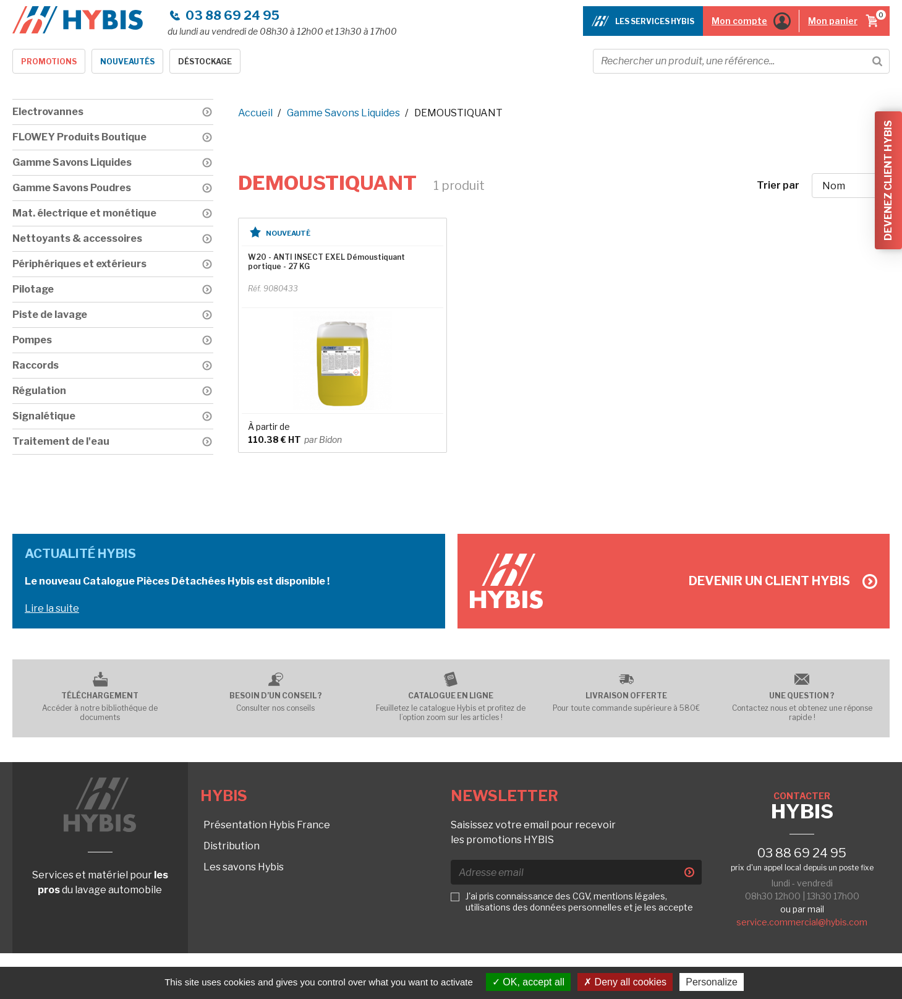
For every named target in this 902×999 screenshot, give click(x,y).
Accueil (255, 113)
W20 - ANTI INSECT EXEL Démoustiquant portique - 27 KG (326, 261)
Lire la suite (52, 608)
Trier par (778, 185)
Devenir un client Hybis (783, 581)
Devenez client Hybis (888, 180)
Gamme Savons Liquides (343, 113)
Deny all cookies (625, 982)
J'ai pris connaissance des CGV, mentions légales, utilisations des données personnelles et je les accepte (579, 901)
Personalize (712, 982)
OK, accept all (528, 982)
